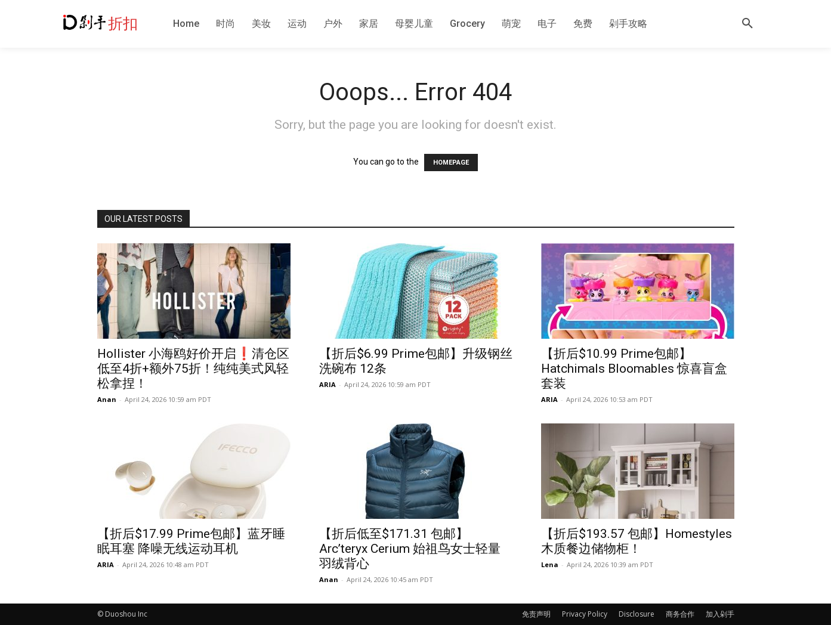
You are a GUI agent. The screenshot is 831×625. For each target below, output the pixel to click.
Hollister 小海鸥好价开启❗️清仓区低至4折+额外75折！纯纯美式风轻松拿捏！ (193, 368)
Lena (549, 564)
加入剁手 (720, 614)
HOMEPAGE (451, 162)
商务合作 (680, 614)
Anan (106, 399)
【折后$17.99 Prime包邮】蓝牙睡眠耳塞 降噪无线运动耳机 (191, 541)
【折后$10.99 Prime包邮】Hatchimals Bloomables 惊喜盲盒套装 (634, 368)
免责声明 (536, 614)
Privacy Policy (584, 614)
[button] (747, 24)
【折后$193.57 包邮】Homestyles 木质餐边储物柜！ (636, 541)
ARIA (327, 384)
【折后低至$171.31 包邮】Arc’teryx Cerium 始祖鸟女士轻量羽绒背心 (410, 549)
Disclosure (636, 614)
